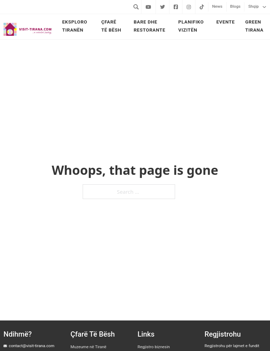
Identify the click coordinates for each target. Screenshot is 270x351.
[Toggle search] (136, 6)
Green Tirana (254, 26)
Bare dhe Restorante (150, 26)
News (217, 6)
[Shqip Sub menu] (264, 7)
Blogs (235, 6)
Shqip (253, 6)
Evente (225, 22)
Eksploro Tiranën (74, 26)
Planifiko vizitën (191, 26)
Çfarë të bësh (111, 26)
